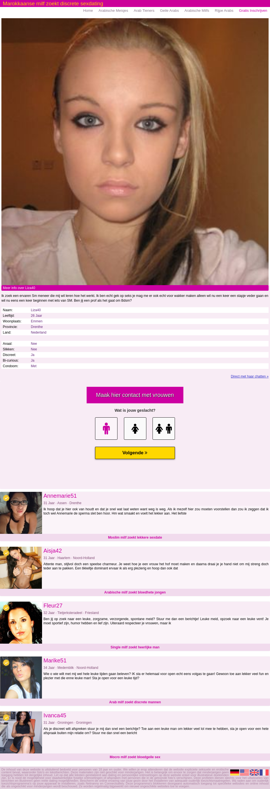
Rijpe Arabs (224, 10)
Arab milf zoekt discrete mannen (135, 702)
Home (88, 10)
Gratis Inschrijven (253, 10)
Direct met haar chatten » (250, 376)
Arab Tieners (144, 10)
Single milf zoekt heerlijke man (135, 647)
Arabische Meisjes (113, 10)
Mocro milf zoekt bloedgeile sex (135, 757)
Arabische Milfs (196, 10)
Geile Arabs (169, 10)
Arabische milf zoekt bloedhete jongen (135, 592)
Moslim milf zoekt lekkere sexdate (135, 537)
